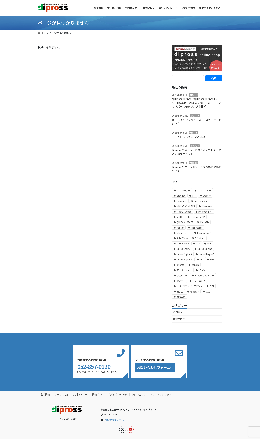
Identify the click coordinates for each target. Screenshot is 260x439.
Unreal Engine (205, 248)
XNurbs (180, 264)
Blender (181, 195)
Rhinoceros (197, 227)
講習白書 (181, 296)
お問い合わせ (139, 394)
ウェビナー (182, 275)
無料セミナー (80, 394)
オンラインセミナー (204, 275)
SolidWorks (182, 238)
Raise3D (204, 222)
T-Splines (200, 238)
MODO (180, 217)
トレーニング (198, 280)
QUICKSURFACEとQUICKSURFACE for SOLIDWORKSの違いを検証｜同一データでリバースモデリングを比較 (196, 103)
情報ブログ (193, 95)
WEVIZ (213, 259)
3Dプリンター (204, 190)
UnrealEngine (184, 248)
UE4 (198, 243)
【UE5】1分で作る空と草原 (188, 137)
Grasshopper (200, 201)
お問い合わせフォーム (114, 419)
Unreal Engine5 (206, 254)
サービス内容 (61, 394)
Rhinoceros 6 (183, 233)
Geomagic (182, 201)
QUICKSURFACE (185, 222)
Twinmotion (183, 243)
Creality (207, 195)
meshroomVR (205, 211)
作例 (211, 286)
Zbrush (195, 264)
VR (201, 259)
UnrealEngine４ (185, 259)
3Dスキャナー (183, 190)
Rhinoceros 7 (204, 233)
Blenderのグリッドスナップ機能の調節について (197, 169)
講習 (208, 291)
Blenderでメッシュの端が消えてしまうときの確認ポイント (196, 152)
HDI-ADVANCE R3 (186, 206)
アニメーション (184, 270)
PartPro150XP (198, 217)
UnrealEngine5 (184, 254)
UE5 (209, 243)
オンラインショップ (161, 394)
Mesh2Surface (184, 211)
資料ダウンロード (117, 394)
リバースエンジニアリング (189, 286)
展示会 (180, 291)
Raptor (180, 227)
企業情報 (45, 394)
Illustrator (207, 206)
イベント (203, 270)
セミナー (181, 280)
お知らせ (177, 312)
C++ (194, 195)
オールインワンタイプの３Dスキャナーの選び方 (197, 121)
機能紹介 (194, 291)
